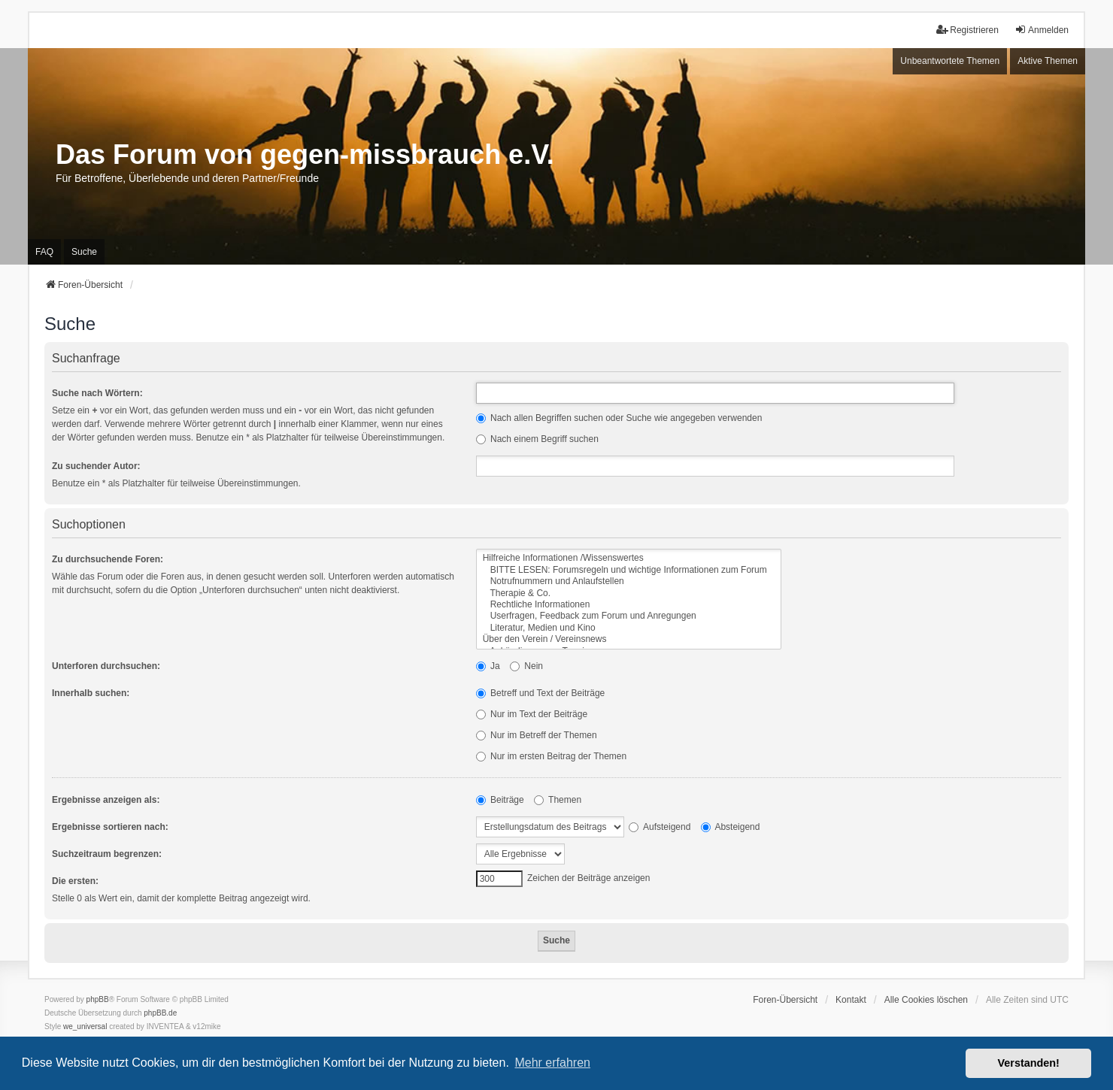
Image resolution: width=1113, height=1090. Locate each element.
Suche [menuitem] (84, 252)
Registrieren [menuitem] (967, 29)
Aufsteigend (659, 827)
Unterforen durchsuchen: (106, 666)
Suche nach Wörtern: (97, 393)
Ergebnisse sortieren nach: (110, 827)
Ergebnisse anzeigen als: (105, 800)
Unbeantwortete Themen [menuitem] (949, 61)
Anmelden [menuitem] (1041, 29)
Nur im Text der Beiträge (532, 714)
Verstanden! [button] (1029, 1063)
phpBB (97, 999)
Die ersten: (75, 881)
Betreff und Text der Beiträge (540, 693)
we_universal (85, 1026)
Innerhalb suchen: (90, 693)
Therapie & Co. (628, 593)
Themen (557, 800)
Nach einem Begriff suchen (537, 439)
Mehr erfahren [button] (552, 1062)
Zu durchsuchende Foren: (107, 559)
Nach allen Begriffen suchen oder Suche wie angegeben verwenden (619, 418)
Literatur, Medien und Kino (628, 628)
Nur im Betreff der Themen (536, 735)
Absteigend (730, 827)
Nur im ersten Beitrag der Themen (551, 756)
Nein (526, 666)
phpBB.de (160, 1013)
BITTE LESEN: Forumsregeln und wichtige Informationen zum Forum (628, 570)
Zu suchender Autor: (96, 466)
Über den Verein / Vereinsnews (628, 639)
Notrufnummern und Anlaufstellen (628, 581)
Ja (488, 666)
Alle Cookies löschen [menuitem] (926, 1000)
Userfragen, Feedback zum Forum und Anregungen (628, 616)
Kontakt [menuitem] (851, 1000)
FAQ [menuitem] (44, 252)
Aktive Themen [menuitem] (1047, 61)
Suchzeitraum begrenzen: (107, 854)
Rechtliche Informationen (628, 604)
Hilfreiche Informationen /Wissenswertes (628, 558)
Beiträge (500, 800)
